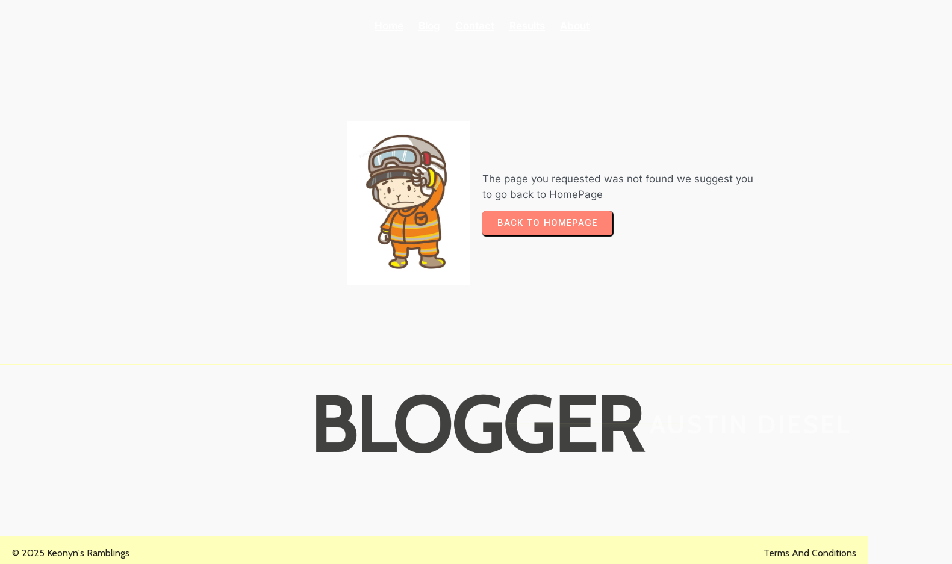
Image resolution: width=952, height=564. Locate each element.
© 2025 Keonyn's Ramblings (70, 553)
